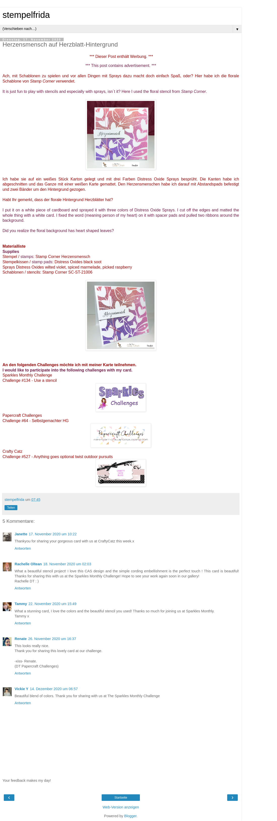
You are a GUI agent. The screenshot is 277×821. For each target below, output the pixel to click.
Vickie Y (21, 689)
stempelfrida (26, 15)
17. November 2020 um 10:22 (52, 534)
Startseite (120, 797)
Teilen (11, 507)
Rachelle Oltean (28, 564)
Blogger (130, 816)
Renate (21, 639)
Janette (21, 534)
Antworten (23, 548)
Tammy (21, 604)
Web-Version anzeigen (121, 807)
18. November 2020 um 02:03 (67, 564)
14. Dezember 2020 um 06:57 (54, 689)
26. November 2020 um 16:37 (52, 639)
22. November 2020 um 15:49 (52, 604)
